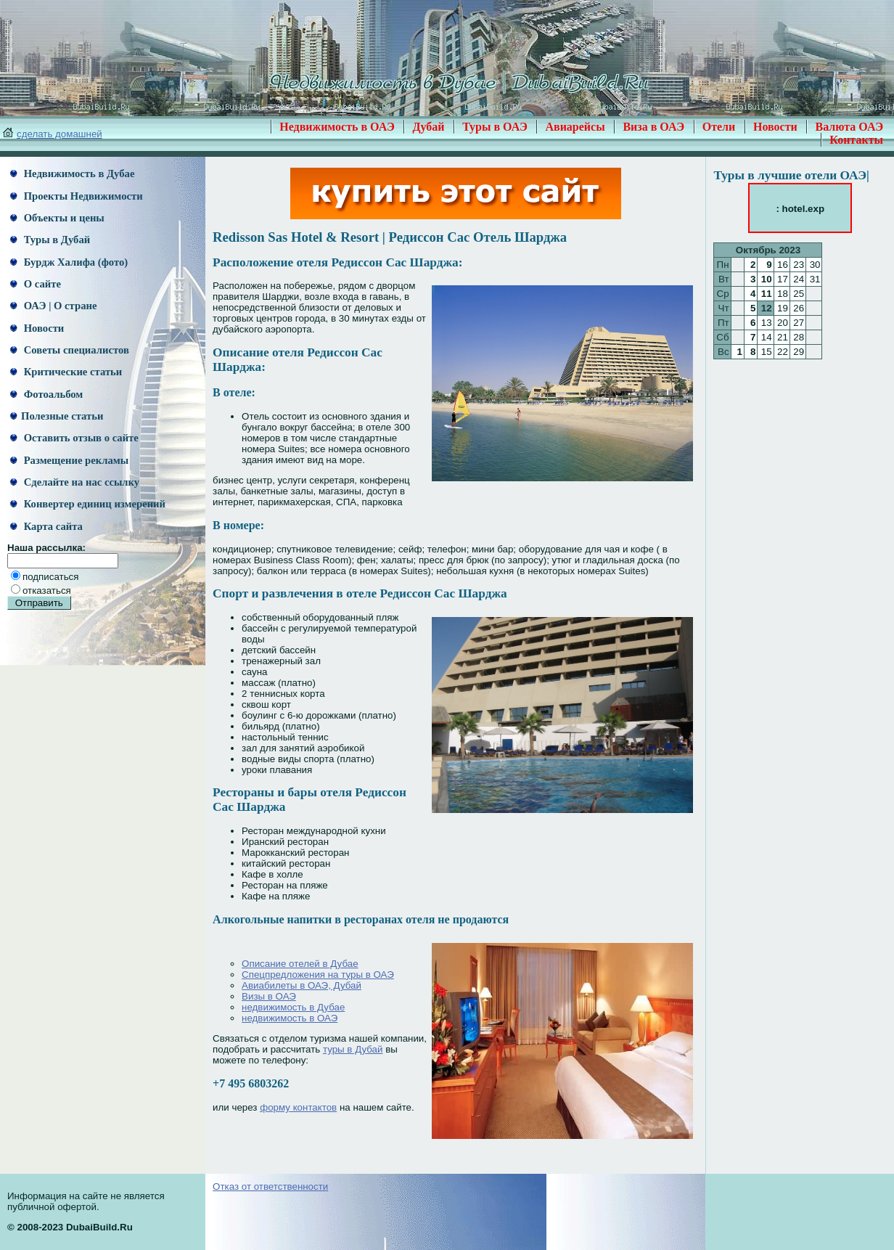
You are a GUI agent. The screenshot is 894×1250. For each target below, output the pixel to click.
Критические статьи (66, 371)
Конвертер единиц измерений (87, 504)
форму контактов (298, 1107)
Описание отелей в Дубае (300, 963)
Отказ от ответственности (270, 1186)
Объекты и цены (57, 218)
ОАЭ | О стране (53, 305)
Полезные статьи (56, 416)
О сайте (35, 284)
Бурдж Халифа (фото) (69, 262)
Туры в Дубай (50, 239)
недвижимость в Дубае (293, 1007)
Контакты (856, 140)
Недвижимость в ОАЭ (337, 126)
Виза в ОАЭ (653, 126)
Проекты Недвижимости (76, 196)
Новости (775, 126)
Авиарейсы (574, 126)
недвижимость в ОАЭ (289, 1018)
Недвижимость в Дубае (72, 173)
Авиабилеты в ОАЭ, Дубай (301, 985)
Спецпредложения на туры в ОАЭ (318, 974)
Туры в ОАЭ (495, 126)
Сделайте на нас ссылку (74, 482)
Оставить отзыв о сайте (74, 438)
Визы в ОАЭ (269, 996)
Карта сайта (46, 526)
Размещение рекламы (69, 460)
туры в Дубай (353, 1049)
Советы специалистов (69, 350)
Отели (719, 126)
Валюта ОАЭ (849, 126)
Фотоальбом (46, 394)
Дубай (428, 126)
